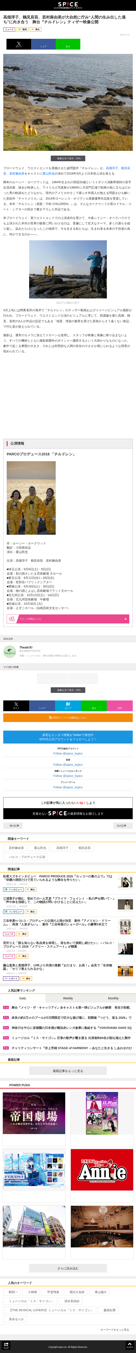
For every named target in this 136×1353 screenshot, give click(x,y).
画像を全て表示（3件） (68, 158)
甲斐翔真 (51, 1292)
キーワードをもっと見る (117, 1329)
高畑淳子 (112, 168)
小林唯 (30, 1292)
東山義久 (99, 1292)
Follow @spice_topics (68, 753)
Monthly (113, 998)
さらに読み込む (80, 1268)
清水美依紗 (70, 1301)
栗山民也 (49, 173)
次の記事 (123, 825)
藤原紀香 (108, 1310)
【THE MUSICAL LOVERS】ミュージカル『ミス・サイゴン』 (49, 1310)
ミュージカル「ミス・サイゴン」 (29, 1301)
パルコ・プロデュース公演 (25, 857)
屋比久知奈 (75, 1292)
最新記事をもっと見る (78, 1071)
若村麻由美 (16, 173)
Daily (22, 998)
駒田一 (11, 1292)
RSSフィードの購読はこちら (89, 717)
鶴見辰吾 (83, 848)
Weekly (68, 998)
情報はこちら (73, 619)
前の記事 (13, 825)
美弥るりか (14, 1319)
